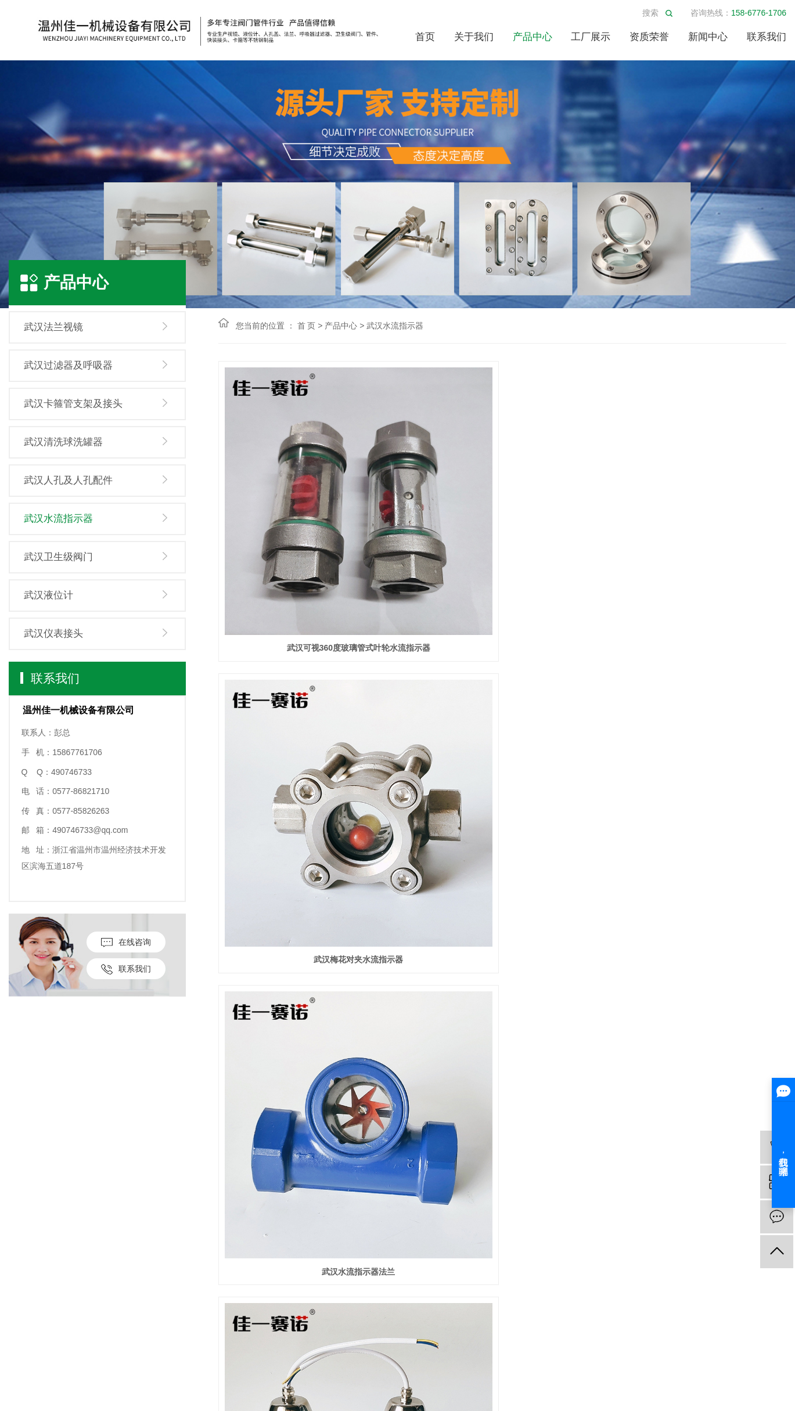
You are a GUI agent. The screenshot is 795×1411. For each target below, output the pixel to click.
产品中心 (532, 36)
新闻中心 (708, 36)
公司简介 (26, 1195)
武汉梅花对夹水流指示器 (502, 545)
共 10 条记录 (404, 1008)
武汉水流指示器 (58, 518)
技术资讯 (340, 1230)
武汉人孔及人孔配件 (68, 480)
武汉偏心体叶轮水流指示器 (697, 754)
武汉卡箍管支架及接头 (73, 403)
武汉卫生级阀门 (58, 556)
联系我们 (766, 36)
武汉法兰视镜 (53, 327)
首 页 (306, 325)
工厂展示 (590, 36)
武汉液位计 (48, 595)
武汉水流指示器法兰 (697, 545)
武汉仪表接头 (53, 633)
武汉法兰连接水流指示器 (307, 963)
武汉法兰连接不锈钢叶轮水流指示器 (502, 754)
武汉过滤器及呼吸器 (68, 365)
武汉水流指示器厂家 (307, 754)
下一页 (529, 1008)
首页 (425, 36)
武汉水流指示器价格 (697, 963)
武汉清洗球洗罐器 (63, 442)
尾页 (566, 1008)
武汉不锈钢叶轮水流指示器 (502, 963)
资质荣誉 (649, 36)
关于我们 (474, 36)
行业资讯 (340, 1212)
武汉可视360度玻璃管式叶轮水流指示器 (307, 545)
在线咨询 (126, 942)
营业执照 (26, 1212)
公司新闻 (340, 1195)
